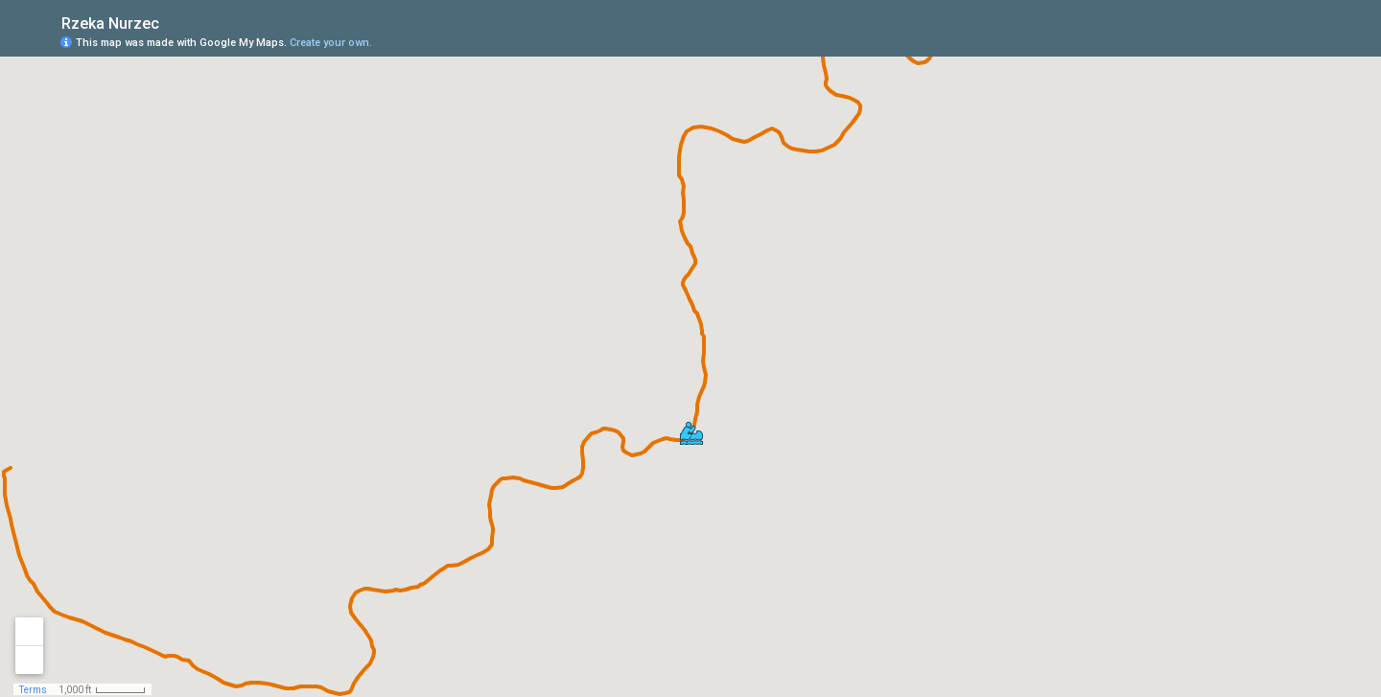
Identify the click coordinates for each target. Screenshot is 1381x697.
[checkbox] (174, 22)
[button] (691, 433)
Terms (33, 690)
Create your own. (331, 42)
